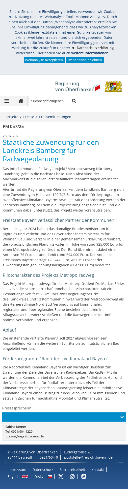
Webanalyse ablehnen (85, 60)
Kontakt (97, 469)
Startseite (10, 116)
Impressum (16, 469)
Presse (28, 116)
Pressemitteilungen (55, 116)
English (13, 476)
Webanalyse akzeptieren (44, 60)
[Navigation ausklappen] (7, 101)
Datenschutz (42, 469)
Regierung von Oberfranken (34, 452)
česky (38, 476)
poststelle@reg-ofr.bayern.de (88, 457)
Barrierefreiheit (72, 469)
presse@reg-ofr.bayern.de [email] (24, 436)
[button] (63, 417)
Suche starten (73, 101)
